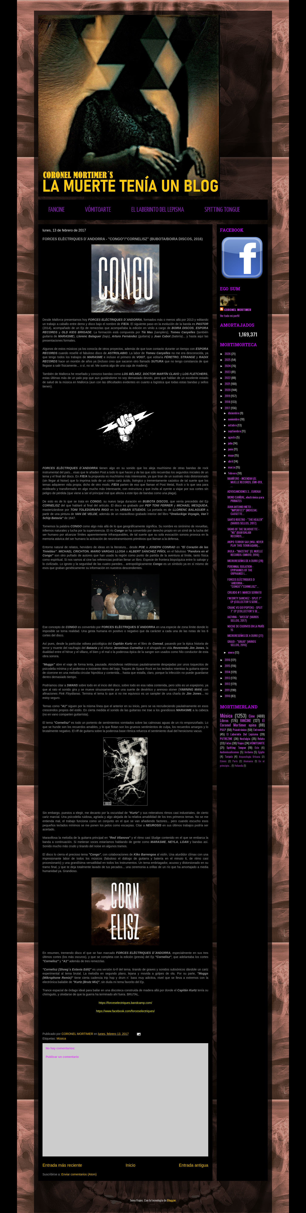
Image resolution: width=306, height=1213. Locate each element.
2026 (228, 353)
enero (231, 652)
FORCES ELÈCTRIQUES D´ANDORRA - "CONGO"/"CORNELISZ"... (243, 583)
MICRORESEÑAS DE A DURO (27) (245, 635)
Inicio (130, 1165)
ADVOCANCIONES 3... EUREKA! (244, 491)
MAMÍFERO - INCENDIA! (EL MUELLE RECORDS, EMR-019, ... (244, 482)
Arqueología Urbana (249, 756)
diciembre (234, 413)
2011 (227, 690)
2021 (228, 383)
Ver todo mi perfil (229, 315)
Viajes (240, 743)
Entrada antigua (193, 1165)
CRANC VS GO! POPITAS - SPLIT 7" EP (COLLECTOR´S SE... (244, 609)
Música (61, 1038)
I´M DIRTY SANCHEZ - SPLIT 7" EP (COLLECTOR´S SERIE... (244, 600)
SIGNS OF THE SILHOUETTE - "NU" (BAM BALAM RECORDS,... (243, 532)
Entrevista (259, 729)
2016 (228, 659)
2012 (228, 683)
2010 (228, 696)
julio (230, 443)
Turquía (229, 757)
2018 (228, 401)
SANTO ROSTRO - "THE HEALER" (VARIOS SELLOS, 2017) (245, 521)
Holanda (239, 765)
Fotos (228, 743)
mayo (231, 455)
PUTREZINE (226, 738)
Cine (252, 716)
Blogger (171, 1200)
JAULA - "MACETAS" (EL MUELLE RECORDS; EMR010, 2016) (245, 553)
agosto (232, 437)
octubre (232, 425)
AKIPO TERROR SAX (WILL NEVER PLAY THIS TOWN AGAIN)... (245, 543)
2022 (228, 377)
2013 (228, 677)
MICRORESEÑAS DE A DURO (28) (245, 560)
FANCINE (56, 210)
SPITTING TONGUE (222, 210)
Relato (261, 738)
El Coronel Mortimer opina (242, 723)
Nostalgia (245, 738)
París (235, 761)
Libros (224, 720)
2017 (228, 408)
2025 (228, 359)
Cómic (223, 761)
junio (231, 449)
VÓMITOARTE (98, 210)
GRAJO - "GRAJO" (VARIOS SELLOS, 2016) (241, 643)
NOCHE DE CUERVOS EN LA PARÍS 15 (245, 628)
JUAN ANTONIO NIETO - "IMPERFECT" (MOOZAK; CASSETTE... (242, 510)
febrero (232, 473)
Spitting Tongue (236, 747)
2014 (228, 672)
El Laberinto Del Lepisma (242, 734)
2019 (228, 395)
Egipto (261, 752)
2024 (228, 365)
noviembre (234, 419)
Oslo (257, 748)
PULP (223, 729)
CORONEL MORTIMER (237, 309)
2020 (228, 389)
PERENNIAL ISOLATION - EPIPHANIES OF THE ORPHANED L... (240, 570)
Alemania (248, 761)
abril (231, 461)
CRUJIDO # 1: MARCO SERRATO (244, 592)
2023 (228, 371)
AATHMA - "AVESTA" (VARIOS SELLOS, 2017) (243, 618)
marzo (232, 467)
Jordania (248, 752)
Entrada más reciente (62, 1165)
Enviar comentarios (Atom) (79, 1174)
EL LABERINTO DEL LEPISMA (157, 210)
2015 (228, 665)
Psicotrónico (239, 729)
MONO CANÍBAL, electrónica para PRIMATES (245, 499)
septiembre (235, 431)
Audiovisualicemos (229, 752)
